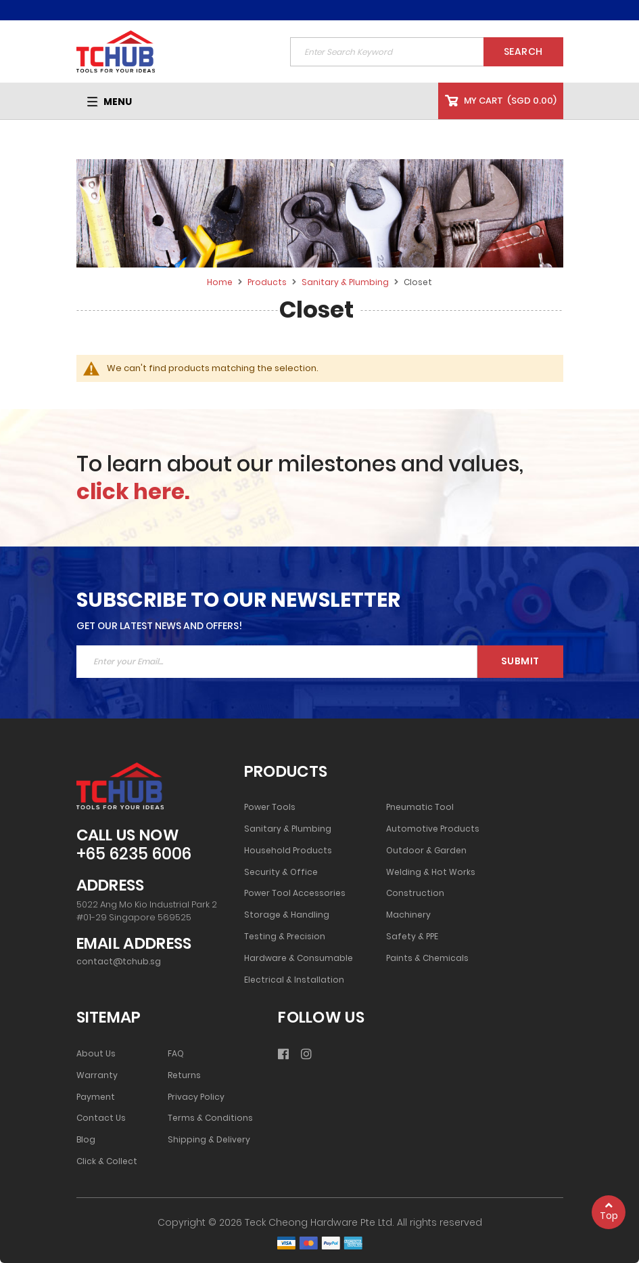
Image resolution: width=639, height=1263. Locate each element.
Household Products (288, 850)
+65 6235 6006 (133, 854)
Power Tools (269, 807)
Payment (95, 1097)
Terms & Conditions (210, 1118)
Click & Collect (106, 1161)
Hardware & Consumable (298, 958)
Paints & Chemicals (427, 958)
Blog (85, 1139)
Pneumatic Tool (420, 807)
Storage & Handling (286, 915)
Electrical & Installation (294, 980)
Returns (184, 1075)
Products (268, 282)
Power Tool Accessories (295, 893)
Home (221, 282)
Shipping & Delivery (209, 1139)
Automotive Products (432, 829)
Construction (415, 893)
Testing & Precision (284, 936)
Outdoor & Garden (426, 850)
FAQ (176, 1053)
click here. (133, 491)
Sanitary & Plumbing (346, 282)
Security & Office (281, 872)
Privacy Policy (196, 1097)
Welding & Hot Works (430, 872)
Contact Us (101, 1118)
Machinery (408, 915)
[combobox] (426, 51)
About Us (96, 1053)
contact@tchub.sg (118, 961)
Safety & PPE (412, 936)
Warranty (97, 1075)
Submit (520, 661)
